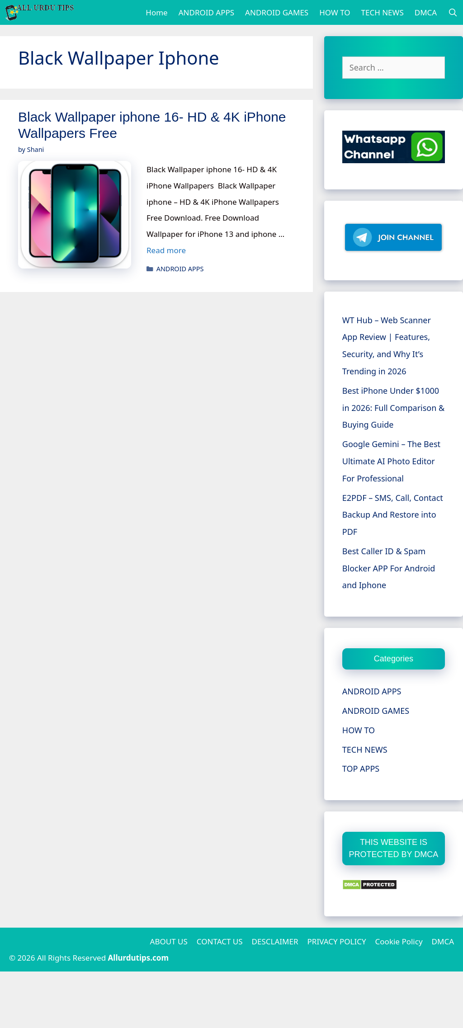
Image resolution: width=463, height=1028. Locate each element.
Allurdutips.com (138, 958)
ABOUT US (169, 941)
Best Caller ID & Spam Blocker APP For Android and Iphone (388, 568)
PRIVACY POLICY (336, 941)
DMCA (426, 12)
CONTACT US (220, 941)
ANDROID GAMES (276, 12)
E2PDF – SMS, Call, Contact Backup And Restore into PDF (392, 515)
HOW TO (334, 12)
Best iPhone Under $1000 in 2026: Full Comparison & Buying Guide (393, 407)
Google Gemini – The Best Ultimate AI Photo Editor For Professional (391, 461)
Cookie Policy (399, 941)
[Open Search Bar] (452, 12)
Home (156, 12)
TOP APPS (360, 768)
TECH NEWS (382, 12)
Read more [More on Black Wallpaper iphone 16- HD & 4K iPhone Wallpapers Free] (166, 250)
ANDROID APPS (206, 12)
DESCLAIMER (275, 941)
